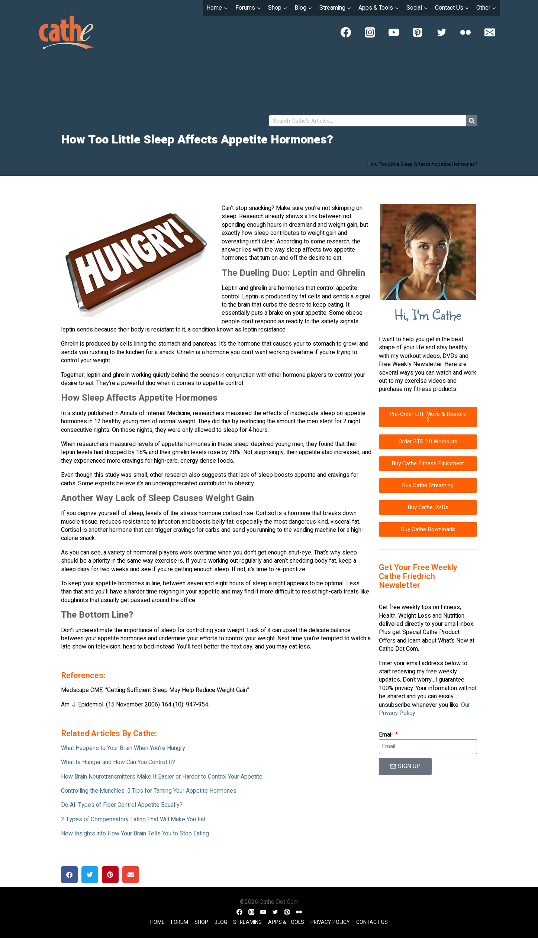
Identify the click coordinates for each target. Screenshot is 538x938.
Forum (179, 922)
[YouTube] (393, 32)
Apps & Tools (286, 922)
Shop (201, 922)
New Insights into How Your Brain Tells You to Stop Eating (135, 833)
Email (386, 735)
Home (157, 922)
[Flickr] (465, 32)
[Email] (489, 32)
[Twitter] (441, 32)
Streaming (247, 922)
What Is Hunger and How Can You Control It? (118, 762)
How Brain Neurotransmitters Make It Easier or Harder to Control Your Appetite (161, 776)
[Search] (471, 120)
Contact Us (372, 922)
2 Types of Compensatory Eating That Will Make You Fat (133, 819)
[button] (69, 874)
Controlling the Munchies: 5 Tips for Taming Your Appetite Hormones (148, 790)
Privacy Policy (330, 922)
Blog (221, 922)
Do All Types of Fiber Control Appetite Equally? (122, 804)
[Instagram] (370, 32)
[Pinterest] (417, 32)
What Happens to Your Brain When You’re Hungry (123, 748)
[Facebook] (345, 32)
